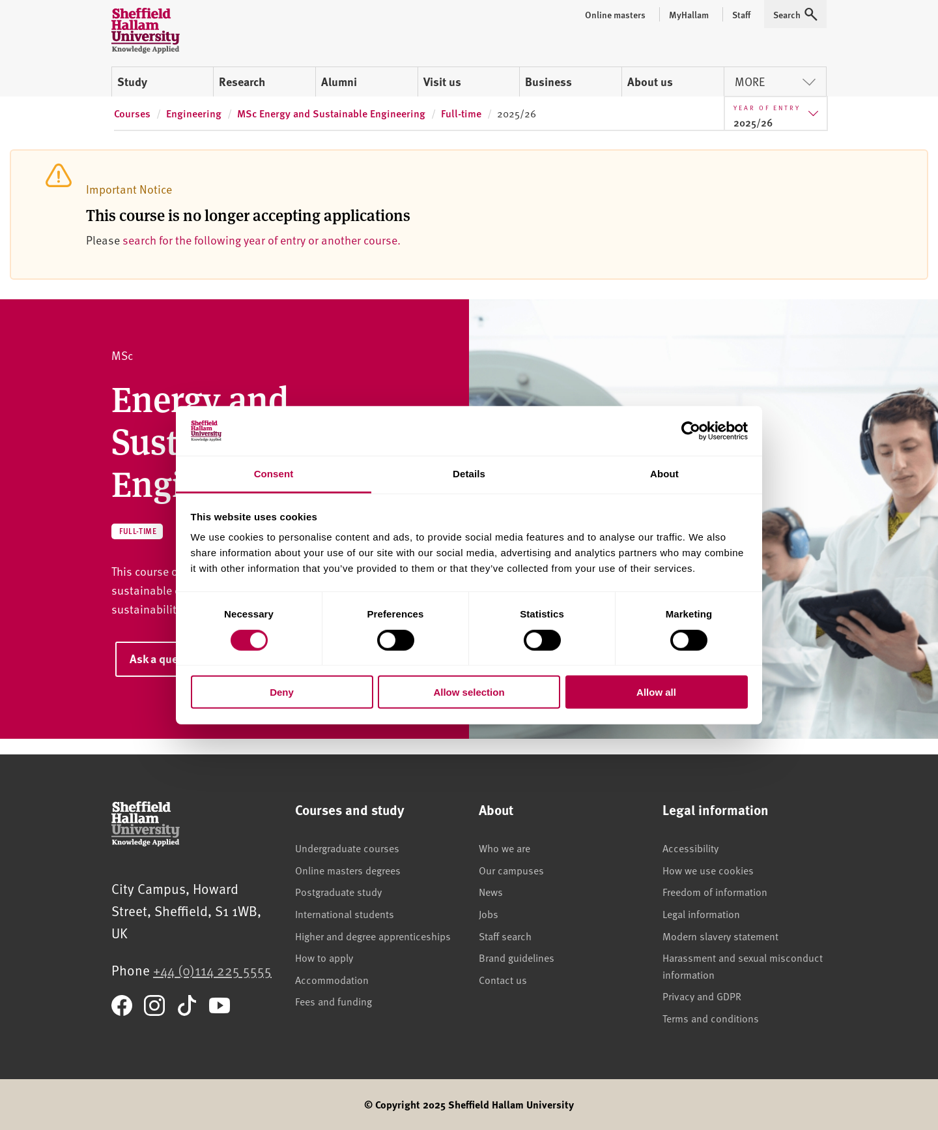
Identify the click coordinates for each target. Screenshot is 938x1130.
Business (548, 81)
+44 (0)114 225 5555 (212, 969)
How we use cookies (708, 870)
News (491, 891)
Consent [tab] (274, 473)
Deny (282, 692)
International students (344, 913)
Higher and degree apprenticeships (373, 936)
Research (242, 81)
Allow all (656, 692)
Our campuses (511, 870)
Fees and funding (333, 1001)
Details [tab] (469, 473)
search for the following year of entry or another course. (261, 239)
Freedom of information (714, 891)
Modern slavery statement (720, 936)
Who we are (504, 847)
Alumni (339, 81)
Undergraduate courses (347, 847)
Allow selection (468, 692)
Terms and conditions (710, 1018)
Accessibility (690, 847)
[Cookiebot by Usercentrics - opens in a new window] (691, 431)
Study (132, 81)
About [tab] (664, 473)
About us (650, 81)
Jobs (488, 913)
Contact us (503, 979)
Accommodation (332, 979)
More (775, 81)
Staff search (505, 936)
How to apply (324, 957)
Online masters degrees (348, 870)
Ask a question (167, 658)
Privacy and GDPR (701, 996)
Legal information (701, 913)
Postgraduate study (338, 891)
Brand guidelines (516, 957)
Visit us (442, 81)
